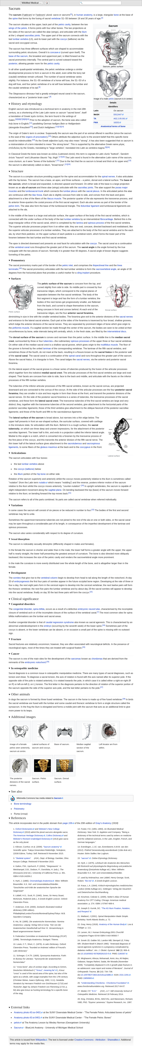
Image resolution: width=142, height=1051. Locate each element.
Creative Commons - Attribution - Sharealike (96, 1040)
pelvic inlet (67, 265)
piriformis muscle (20, 328)
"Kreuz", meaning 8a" (45, 970)
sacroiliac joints (32, 35)
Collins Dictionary (54, 835)
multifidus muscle (109, 345)
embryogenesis (21, 581)
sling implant (83, 273)
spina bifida (38, 609)
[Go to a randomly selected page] (47, 3)
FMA (96, 122)
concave (54, 52)
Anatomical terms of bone (113, 126)
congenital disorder (22, 609)
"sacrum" (85, 858)
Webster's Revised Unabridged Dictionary (31, 839)
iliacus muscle (54, 198)
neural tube (94, 609)
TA (95, 118)
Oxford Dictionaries (23, 829)
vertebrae (56, 18)
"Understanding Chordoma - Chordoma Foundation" (104, 983)
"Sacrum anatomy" (51, 847)
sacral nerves (126, 317)
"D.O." (94, 991)
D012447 (118, 114)
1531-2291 (124, 975)
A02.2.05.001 (120, 118)
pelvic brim (14, 206)
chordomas (96, 659)
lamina (79, 223)
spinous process (96, 223)
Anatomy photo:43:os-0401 (27, 1012)
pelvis (111, 99)
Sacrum (18, 1027)
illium (20, 474)
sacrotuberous (75, 443)
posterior (13, 63)
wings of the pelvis (18, 28)
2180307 (122, 954)
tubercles (47, 341)
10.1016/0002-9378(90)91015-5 (95, 954)
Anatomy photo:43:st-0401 (27, 1017)
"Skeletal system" (23, 858)
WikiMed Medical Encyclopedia (32, 3)
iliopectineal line (101, 265)
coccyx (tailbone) (26, 469)
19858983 (87, 978)
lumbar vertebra (20, 39)
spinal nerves (108, 176)
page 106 (67, 823)
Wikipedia (40, 1040)
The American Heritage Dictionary (28, 835)
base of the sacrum (18, 56)
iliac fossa (37, 195)
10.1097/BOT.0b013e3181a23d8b (96, 975)
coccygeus (85, 447)
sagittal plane (54, 490)
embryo (47, 626)
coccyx (63, 39)
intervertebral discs (116, 331)
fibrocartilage (106, 219)
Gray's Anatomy (103, 823)
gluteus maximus (48, 447)
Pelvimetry (19, 809)
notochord (41, 662)
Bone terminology (22, 804)
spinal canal (75, 356)
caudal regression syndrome (60, 622)
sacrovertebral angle (106, 269)
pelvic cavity (64, 24)
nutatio (42, 482)
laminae (47, 348)
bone (116, 15)
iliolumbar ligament (90, 206)
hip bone (41, 474)
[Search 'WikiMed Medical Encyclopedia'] (99, 3)
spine (15, 18)
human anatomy (84, 15)
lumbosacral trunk (34, 191)
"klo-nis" (88, 881)
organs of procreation (36, 137)
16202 (116, 122)
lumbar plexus (70, 191)
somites (17, 578)
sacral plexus (92, 191)
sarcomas (76, 659)
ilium (84, 32)
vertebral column (49, 578)
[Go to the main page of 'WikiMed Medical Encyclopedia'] (32, 3)
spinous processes (80, 341)
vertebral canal (22, 247)
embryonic (83, 609)
